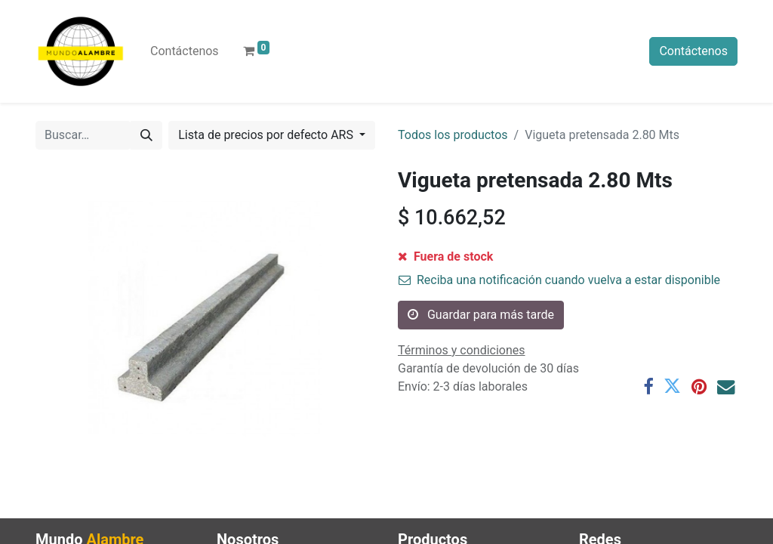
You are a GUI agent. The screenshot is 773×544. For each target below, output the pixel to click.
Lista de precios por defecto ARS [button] (267, 135)
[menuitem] (184, 51)
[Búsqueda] (146, 135)
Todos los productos (453, 135)
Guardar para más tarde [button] (481, 315)
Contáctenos (693, 51)
